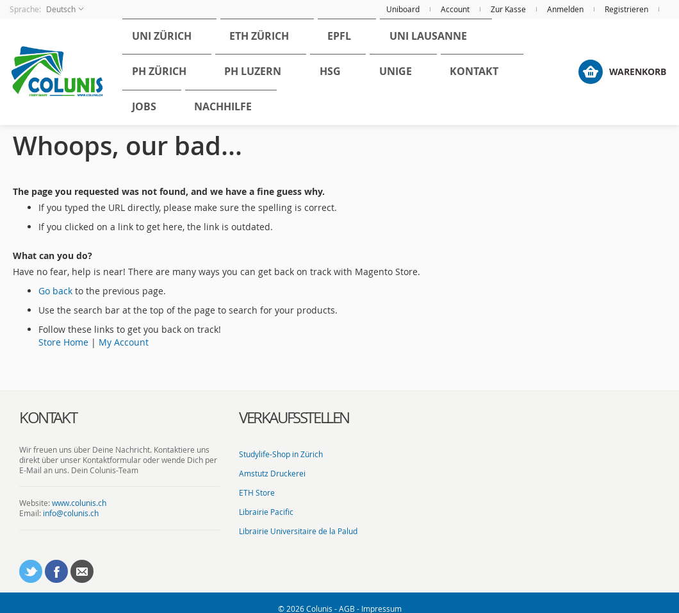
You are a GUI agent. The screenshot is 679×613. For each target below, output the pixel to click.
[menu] (351, 66)
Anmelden (565, 9)
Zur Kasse (508, 9)
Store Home (63, 330)
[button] (46, 9)
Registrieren (626, 9)
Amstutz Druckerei (272, 462)
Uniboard (403, 9)
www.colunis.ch (79, 491)
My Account (124, 330)
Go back (55, 279)
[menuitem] (153, 51)
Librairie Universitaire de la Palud (298, 519)
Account (455, 9)
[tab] (119, 406)
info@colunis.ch (71, 502)
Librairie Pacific (266, 500)
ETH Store (257, 481)
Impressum (381, 597)
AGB (347, 597)
